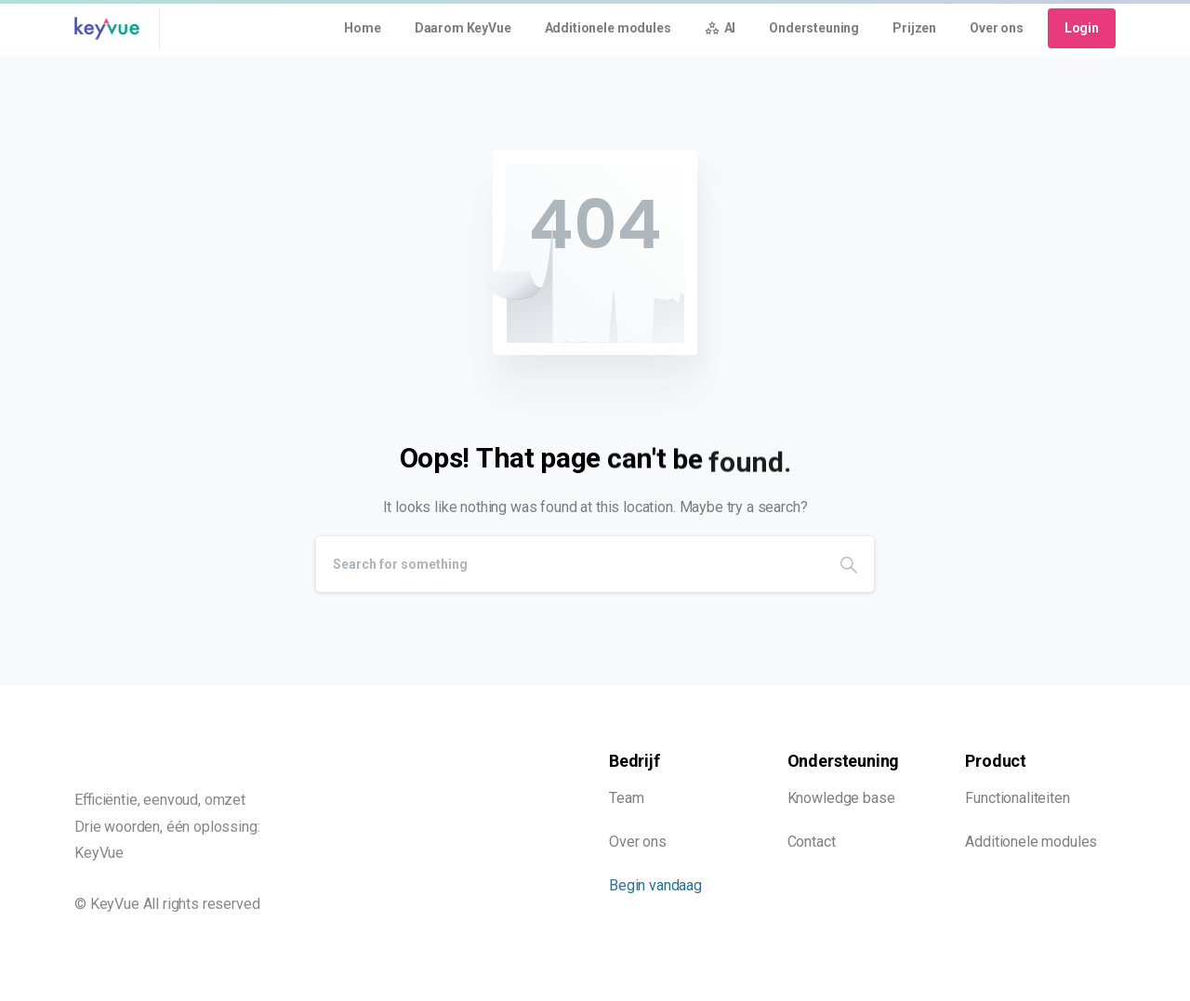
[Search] (570, 564)
